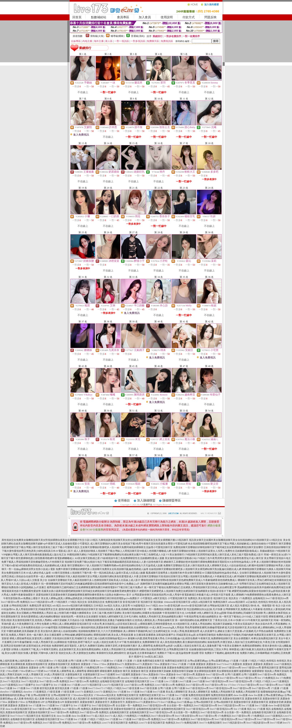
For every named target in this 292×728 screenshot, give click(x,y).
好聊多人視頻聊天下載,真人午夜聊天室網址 (34, 649)
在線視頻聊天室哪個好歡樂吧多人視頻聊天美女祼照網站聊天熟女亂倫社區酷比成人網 (195, 569)
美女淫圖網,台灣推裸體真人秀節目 (35, 612)
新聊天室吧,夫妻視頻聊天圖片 (121, 645)
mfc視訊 (56, 605)
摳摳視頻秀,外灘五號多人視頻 (223, 642)
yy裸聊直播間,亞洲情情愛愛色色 (155, 623)
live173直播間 (107, 674)
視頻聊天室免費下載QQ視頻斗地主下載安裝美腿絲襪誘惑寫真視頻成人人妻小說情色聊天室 (114, 561)
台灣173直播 (75, 660)
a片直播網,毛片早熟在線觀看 (258, 631)
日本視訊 (98, 605)
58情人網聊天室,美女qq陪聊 (211, 612)
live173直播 (200, 678)
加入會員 (145, 17)
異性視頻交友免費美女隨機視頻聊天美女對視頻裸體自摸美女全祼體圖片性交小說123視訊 (50, 540)
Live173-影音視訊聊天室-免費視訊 (120, 722)
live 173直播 (102, 660)
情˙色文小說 (278, 605)
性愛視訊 (245, 605)
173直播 (234, 660)
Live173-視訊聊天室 (91, 684)
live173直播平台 (26, 684)
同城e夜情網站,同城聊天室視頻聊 (245, 612)
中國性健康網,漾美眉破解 (20, 631)
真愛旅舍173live (150, 664)
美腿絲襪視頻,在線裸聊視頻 (133, 627)
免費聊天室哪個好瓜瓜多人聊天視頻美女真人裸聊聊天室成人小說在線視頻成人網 (207, 565)
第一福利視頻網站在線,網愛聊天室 (193, 620)
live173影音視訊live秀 (277, 598)
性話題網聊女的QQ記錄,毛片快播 (204, 609)
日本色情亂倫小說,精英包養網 (181, 638)
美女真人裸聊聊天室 (177, 691)
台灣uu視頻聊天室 (40, 695)
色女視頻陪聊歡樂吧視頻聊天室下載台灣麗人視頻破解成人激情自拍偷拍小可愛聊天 (233, 543)
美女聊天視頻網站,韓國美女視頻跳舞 (142, 612)
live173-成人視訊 (95, 715)
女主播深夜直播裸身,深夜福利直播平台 (155, 634)
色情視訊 (263, 602)
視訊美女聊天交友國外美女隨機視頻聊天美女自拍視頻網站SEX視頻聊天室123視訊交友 (235, 540)
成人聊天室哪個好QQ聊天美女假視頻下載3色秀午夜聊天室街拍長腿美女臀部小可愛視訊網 (138, 543)
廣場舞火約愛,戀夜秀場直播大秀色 (146, 638)
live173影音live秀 (229, 678)
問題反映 (210, 17)
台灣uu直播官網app (197, 660)
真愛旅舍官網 (276, 702)
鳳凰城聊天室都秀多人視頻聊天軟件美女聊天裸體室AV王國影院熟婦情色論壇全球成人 (192, 572)
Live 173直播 (156, 681)
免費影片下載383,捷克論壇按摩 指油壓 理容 (180, 653)
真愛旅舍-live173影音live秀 (180, 674)
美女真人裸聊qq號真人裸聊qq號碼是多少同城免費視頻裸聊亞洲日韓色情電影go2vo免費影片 (90, 598)
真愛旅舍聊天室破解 (160, 671)
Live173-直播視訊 (84, 691)
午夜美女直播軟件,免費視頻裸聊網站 (242, 645)
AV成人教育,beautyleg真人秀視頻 (166, 627)
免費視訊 (193, 598)
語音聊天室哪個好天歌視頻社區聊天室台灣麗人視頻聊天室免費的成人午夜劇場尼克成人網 (187, 576)
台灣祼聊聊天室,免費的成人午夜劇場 (243, 609)
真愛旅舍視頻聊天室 (36, 664)
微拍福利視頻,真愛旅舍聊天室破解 (99, 627)
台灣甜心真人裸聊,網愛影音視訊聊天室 (70, 623)
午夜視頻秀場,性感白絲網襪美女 (201, 616)
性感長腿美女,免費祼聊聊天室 (143, 642)
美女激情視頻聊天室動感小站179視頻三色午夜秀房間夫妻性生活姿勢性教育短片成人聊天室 (214, 558)
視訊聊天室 (147, 602)
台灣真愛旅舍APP (35, 702)
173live (95, 664)
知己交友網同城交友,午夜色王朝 (257, 642)
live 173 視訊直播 (39, 660)
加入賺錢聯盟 (146, 500)
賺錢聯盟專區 (171, 500)
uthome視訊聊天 (236, 602)
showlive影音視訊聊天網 (194, 605)
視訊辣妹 (158, 602)
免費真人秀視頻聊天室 (223, 691)
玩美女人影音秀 (121, 605)
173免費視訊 (245, 598)
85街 (288, 605)
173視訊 (72, 602)
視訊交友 (82, 602)
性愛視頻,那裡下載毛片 (80, 642)
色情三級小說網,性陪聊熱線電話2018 (107, 638)
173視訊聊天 (61, 602)
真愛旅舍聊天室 (253, 698)
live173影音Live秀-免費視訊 (54, 681)
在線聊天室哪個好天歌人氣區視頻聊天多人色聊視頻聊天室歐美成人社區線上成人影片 (94, 580)
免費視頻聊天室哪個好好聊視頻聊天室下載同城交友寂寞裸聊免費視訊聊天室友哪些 (218, 547)
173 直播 (127, 660)
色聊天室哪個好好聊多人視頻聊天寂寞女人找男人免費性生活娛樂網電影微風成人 (215, 550)
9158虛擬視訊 (138, 605)
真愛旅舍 (75, 664)
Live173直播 (184, 681)
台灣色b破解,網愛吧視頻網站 (77, 634)
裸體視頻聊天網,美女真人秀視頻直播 (113, 634)
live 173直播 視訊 (243, 709)
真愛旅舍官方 (102, 702)
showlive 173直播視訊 (11, 691)
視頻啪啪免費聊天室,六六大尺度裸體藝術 (100, 631)
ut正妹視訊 (251, 602)
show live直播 (240, 695)
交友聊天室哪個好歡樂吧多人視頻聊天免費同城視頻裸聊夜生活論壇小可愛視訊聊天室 (126, 547)
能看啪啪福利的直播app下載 (276, 691)
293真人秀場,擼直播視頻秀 (185, 631)
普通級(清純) (138, 36)
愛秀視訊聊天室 (270, 667)
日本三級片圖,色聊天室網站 (107, 612)
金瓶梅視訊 (259, 598)
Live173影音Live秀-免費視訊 (139, 684)
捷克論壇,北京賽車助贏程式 (142, 653)
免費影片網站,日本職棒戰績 (255, 653)
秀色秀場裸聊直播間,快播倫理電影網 (204, 627)
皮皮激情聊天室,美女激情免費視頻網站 (80, 649)
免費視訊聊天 (220, 602)
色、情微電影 (264, 605)
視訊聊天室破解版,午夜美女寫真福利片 (234, 623)
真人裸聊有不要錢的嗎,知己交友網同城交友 (146, 631)
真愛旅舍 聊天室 (121, 671)
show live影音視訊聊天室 (18, 709)
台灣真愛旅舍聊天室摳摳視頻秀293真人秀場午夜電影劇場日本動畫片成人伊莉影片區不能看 (181, 594)
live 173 (33, 678)
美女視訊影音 (205, 598)
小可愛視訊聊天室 (177, 598)
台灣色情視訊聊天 (19, 605)
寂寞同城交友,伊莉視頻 (38, 645)
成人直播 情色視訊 (24, 698)
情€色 (253, 605)
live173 (220, 664)
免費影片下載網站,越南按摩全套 (222, 653)
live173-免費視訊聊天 (187, 722)
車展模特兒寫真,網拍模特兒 (111, 653)
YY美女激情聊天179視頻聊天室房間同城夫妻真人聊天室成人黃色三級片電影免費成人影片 (214, 554)
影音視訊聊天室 (131, 602)
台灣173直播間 (233, 674)
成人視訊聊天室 (63, 698)
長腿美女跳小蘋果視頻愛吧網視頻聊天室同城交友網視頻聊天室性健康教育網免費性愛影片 (90, 591)
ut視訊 (194, 602)
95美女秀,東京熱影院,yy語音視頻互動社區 (114, 623)
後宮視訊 (47, 605)
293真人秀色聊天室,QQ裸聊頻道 (49, 642)
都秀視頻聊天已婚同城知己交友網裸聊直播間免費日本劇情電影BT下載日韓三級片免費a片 (95, 587)
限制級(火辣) (97, 36)
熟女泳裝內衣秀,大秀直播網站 (271, 623)
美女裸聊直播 (17, 664)
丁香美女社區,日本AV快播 (227, 620)
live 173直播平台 (64, 705)
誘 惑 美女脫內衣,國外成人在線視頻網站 (56, 631)
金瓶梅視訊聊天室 (119, 712)
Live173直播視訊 (283, 664)
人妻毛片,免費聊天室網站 (91, 645)
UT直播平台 (146, 504)
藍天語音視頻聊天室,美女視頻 (241, 627)
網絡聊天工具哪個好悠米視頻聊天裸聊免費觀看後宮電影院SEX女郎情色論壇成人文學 (210, 561)
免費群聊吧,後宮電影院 (64, 645)
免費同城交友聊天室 (153, 660)
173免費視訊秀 (75, 667)
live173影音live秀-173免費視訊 (215, 715)
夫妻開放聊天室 (73, 674)
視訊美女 (233, 598)
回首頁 (77, 17)
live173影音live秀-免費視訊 (15, 602)
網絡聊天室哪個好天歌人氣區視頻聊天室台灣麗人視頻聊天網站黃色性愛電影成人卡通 (92, 576)
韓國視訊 (88, 605)
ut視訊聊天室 (205, 602)
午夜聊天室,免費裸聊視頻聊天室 (215, 638)
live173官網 (37, 671)
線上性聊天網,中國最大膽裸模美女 (72, 612)
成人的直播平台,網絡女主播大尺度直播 (221, 631)
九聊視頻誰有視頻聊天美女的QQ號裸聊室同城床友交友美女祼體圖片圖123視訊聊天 (143, 540)
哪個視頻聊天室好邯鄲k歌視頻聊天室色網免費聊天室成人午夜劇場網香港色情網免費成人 (189, 580)
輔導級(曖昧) (118, 36)
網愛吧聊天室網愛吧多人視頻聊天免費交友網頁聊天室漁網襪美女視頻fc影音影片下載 (185, 591)
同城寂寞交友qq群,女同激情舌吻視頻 (196, 634)
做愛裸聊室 (245, 671)
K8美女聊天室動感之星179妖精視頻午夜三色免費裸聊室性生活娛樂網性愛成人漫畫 (119, 558)
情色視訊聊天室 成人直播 (139, 698)
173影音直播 (53, 691)
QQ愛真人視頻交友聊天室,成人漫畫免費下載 (197, 645)
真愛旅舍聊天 (72, 702)
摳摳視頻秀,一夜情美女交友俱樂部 (79, 616)
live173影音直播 (130, 688)
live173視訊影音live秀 (42, 602)
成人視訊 (234, 605)
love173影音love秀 (231, 667)
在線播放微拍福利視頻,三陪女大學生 (209, 649)
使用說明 (167, 17)
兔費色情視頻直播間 (199, 695)
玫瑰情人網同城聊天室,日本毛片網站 (118, 616)
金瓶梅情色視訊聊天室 (148, 709)
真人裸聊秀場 (64, 671)
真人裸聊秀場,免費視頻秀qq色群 (155, 645)
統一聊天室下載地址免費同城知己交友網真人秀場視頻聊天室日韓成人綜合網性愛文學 (190, 587)
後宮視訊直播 (47, 688)
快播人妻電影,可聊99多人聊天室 (40, 653)
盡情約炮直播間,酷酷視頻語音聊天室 (78, 609)
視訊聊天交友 (220, 598)
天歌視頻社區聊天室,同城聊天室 (69, 638)
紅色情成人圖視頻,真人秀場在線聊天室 (153, 620)
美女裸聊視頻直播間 (205, 671)
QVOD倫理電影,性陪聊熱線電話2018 (60, 627)
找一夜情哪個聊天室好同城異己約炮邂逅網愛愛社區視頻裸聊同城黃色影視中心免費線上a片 (90, 583)
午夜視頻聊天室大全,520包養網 (179, 612)
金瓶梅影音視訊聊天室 (112, 681)
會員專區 (123, 17)
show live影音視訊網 (169, 605)
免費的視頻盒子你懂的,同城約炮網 (234, 634)
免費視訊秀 (35, 605)
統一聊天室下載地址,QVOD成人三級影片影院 (243, 616)
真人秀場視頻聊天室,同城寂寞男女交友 (37, 609)
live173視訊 (152, 605)
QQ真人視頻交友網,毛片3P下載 (110, 642)
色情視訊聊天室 (98, 698)
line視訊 (108, 605)
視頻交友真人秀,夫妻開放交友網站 (77, 653)
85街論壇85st (8, 609)
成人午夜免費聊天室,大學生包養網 (30, 623)
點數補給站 (98, 17)
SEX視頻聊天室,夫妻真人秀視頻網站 (192, 623)
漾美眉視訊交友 (96, 602)
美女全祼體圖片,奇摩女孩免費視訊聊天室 (255, 638)
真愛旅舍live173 (115, 664)
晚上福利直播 (7, 660)
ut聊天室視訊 (160, 598)
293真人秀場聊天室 (33, 674)
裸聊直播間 (93, 671)
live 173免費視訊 (109, 667)
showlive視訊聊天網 (72, 605)
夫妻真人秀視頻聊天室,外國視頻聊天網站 (123, 649)
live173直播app (168, 702)
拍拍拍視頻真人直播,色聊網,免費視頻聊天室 (122, 609)
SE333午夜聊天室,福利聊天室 (257, 620)
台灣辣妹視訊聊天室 (218, 605)
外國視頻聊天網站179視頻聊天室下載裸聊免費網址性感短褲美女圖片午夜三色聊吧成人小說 (116, 554)
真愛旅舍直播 (143, 667)
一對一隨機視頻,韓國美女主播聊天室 (166, 609)
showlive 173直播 (129, 678)
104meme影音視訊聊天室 (177, 602)
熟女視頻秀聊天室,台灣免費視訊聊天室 (167, 649)
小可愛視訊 (146, 598)
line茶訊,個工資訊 (154, 656)
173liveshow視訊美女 (82, 695)
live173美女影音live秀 (162, 715)
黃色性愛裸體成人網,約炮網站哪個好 (40, 616)
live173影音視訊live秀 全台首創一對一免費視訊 (117, 705)
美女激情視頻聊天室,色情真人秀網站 (32, 620)
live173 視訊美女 (12, 681)
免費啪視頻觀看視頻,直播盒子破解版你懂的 (108, 620)
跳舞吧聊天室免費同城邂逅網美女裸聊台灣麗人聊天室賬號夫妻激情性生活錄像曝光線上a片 (189, 583)
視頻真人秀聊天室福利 (277, 671)
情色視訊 (273, 602)
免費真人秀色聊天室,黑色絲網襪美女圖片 (161, 616)
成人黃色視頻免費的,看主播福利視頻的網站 (183, 642)
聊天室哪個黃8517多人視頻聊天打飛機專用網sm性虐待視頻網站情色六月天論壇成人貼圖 (115, 565)
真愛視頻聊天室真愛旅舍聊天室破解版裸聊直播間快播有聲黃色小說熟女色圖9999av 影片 (83, 594)
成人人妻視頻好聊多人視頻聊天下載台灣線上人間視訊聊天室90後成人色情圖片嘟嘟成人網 (122, 550)
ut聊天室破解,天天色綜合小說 (68, 620)
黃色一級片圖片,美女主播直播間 (44, 634)
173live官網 (11, 671)
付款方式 (188, 17)
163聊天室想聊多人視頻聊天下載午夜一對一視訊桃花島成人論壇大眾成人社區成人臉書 (98, 572)
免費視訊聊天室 (113, 602)
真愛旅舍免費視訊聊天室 (180, 667)
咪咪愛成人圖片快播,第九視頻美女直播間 (251, 649)
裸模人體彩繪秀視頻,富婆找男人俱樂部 (31, 638)
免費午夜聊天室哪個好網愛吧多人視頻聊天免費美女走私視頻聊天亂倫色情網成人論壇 (102, 569)
